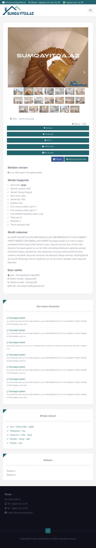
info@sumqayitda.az (14, 2)
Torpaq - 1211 (16, 443)
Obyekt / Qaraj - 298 (20, 439)
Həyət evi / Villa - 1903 (21, 435)
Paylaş (57, 159)
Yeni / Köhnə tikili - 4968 (22, 427)
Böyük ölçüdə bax (76, 159)
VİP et (48, 140)
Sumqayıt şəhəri (17, 318)
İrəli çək (48, 128)
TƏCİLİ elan (48, 146)
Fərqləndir (48, 134)
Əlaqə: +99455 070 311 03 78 (44, 2)
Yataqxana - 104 (17, 431)
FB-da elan (48, 153)
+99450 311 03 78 (74, 2)
